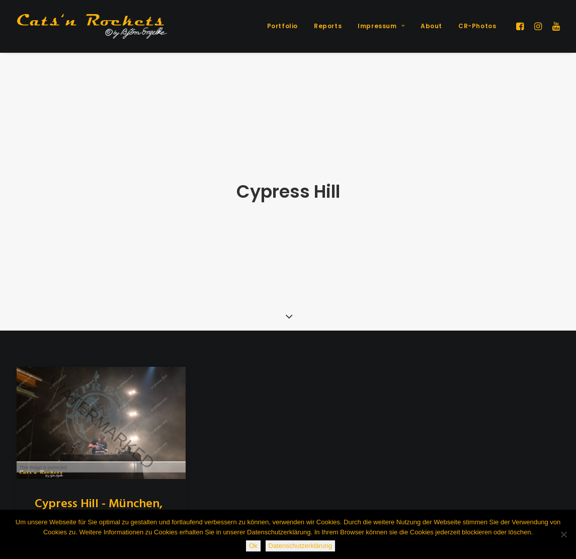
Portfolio (282, 26)
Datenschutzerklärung (300, 545)
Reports (328, 26)
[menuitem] (282, 26)
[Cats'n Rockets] (92, 26)
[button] (521, 26)
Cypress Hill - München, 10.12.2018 (98, 491)
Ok (253, 545)
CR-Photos (477, 26)
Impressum (381, 26)
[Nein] (563, 534)
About (431, 26)
